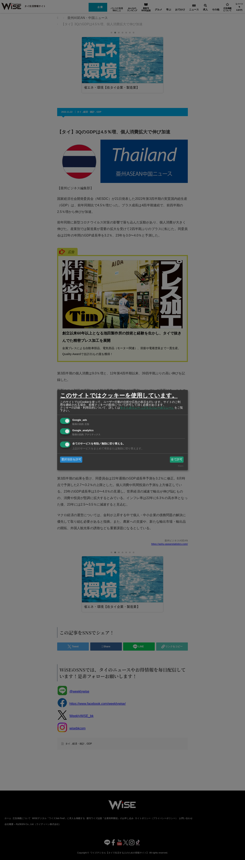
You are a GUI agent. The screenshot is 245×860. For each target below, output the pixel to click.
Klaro (180, 466)
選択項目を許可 (71, 459)
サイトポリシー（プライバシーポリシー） (147, 407)
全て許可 (176, 459)
